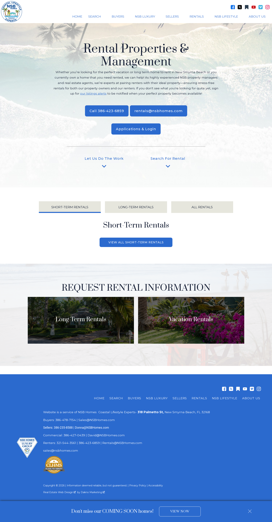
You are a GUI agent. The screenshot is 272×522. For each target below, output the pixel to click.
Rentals (199, 398)
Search (116, 398)
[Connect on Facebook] (233, 7)
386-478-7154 (65, 420)
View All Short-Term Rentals (136, 242)
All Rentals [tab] (202, 207)
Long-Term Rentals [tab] (136, 207)
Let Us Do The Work (104, 163)
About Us (251, 398)
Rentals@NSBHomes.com (122, 443)
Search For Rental (168, 163)
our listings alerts (93, 93)
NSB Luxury (157, 398)
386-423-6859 (89, 443)
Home (77, 16)
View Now (179, 511)
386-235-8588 (63, 428)
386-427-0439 (74, 435)
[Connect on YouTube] (254, 7)
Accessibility (155, 486)
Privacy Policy (137, 486)
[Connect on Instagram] (267, 7)
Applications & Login (136, 129)
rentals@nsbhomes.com (158, 111)
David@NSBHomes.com (106, 435)
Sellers (180, 398)
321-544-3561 (66, 443)
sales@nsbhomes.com (61, 451)
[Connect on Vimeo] (260, 7)
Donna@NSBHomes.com (92, 428)
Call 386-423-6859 (107, 111)
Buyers (134, 398)
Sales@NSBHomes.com (96, 420)
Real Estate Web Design (59, 492)
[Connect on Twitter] (240, 7)
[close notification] (250, 510)
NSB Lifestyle (224, 398)
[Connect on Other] (247, 7)
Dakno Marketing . (93, 492)
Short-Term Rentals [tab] (69, 207)
